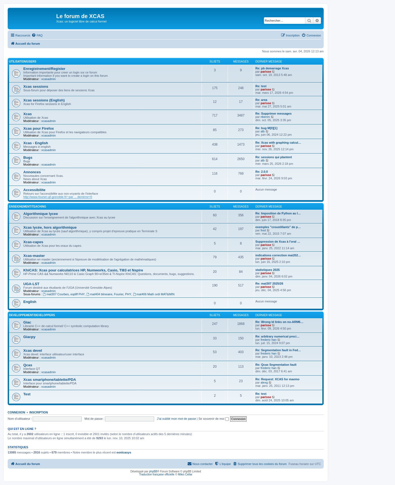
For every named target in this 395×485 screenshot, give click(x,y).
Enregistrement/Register (44, 69)
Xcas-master (34, 256)
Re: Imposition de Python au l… (278, 213)
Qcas (27, 365)
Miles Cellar (185, 474)
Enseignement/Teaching (27, 206)
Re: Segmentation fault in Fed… (278, 350)
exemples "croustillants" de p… (278, 227)
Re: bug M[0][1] (266, 128)
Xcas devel (32, 350)
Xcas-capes (33, 242)
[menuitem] (37, 35)
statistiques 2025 (267, 269)
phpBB (153, 471)
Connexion (16, 412)
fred (263, 230)
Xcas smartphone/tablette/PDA (49, 380)
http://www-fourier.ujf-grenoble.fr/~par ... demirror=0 (57, 196)
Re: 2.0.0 (261, 171)
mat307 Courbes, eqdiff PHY (64, 294)
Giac (27, 322)
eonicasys (124, 452)
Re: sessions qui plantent (273, 157)
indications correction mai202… (278, 255)
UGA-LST (31, 284)
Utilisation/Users (22, 61)
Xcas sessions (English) (44, 100)
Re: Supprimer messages (273, 113)
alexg (264, 382)
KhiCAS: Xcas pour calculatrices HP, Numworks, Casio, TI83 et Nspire (83, 270)
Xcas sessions (35, 86)
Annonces (32, 172)
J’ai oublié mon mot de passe (176, 418)
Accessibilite (34, 190)
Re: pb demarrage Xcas (272, 68)
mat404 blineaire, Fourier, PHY (108, 294)
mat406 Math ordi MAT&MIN (153, 294)
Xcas (27, 114)
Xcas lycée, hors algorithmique (50, 227)
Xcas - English (35, 143)
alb (263, 131)
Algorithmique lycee (40, 214)
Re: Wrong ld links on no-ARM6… (279, 322)
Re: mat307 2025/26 (269, 283)
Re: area (261, 99)
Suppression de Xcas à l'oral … (277, 241)
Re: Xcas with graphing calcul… (278, 142)
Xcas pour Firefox (38, 128)
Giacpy (29, 337)
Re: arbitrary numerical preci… (277, 336)
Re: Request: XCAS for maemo (277, 379)
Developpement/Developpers (32, 315)
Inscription (38, 412)
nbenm (265, 116)
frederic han (268, 339)
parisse (266, 71)
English (29, 302)
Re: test (260, 86)
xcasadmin (48, 79)
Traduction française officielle (156, 474)
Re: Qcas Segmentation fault (276, 364)
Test (26, 394)
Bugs (27, 157)
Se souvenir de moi (214, 418)
